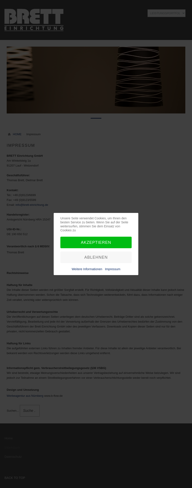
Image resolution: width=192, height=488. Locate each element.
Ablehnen (96, 257)
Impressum (112, 269)
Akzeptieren (96, 242)
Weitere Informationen (87, 269)
